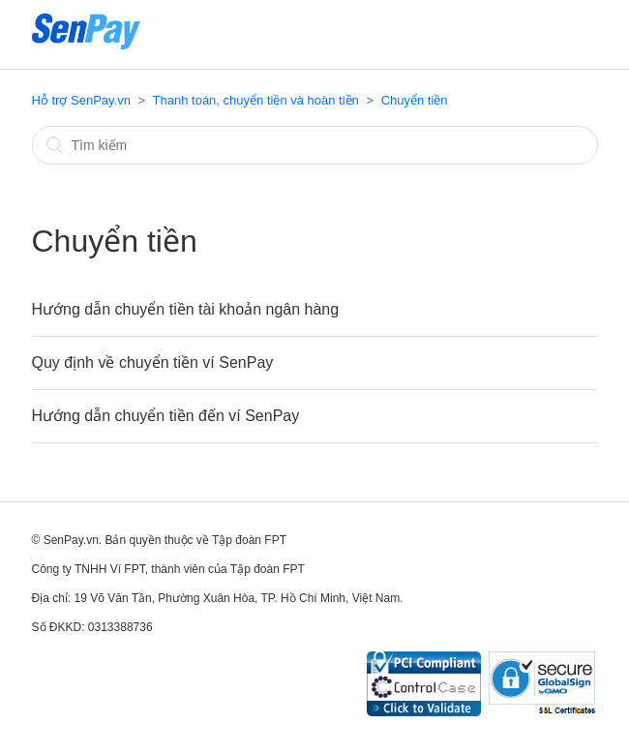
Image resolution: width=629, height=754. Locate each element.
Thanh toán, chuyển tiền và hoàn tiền (256, 100)
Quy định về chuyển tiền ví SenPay (153, 362)
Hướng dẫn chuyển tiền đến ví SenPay (166, 415)
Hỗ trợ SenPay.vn (81, 100)
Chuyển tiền (414, 100)
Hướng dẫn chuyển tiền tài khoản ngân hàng (186, 309)
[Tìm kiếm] (315, 145)
